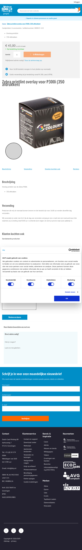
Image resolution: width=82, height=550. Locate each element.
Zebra (46, 486)
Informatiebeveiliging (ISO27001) (51, 468)
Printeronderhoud (30, 469)
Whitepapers (48, 452)
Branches (47, 464)
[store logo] (7, 9)
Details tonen (70, 292)
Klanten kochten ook (52, 169)
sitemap (7, 541)
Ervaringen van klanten (49, 459)
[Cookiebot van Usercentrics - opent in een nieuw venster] (70, 250)
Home (4, 24)
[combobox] (48, 11)
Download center (30, 442)
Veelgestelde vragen (28, 461)
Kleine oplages (29, 478)
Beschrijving (6, 169)
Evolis (46, 496)
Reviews (76, 169)
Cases (46, 442)
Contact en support (30, 439)
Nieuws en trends (50, 448)
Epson (46, 489)
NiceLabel (47, 506)
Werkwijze (27, 446)
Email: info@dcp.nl (9, 468)
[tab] (40, 179)
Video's (46, 455)
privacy (13, 541)
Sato (45, 493)
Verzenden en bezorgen (29, 456)
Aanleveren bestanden (28, 450)
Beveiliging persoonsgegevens (30, 474)
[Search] (78, 11)
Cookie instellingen (31, 482)
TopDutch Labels (50, 499)
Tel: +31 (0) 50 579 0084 (9, 453)
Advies (46, 445)
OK (67, 298)
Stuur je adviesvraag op (33, 60)
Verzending (28, 169)
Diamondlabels (49, 502)
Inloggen (77, 2)
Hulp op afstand (30, 466)
